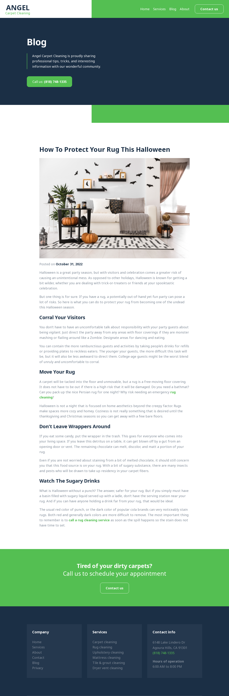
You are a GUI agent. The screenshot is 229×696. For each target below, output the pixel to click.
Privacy (37, 668)
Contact (38, 657)
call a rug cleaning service (89, 520)
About (184, 9)
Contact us (209, 9)
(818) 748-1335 (49, 81)
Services (159, 9)
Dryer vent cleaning (107, 668)
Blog (172, 9)
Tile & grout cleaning (108, 663)
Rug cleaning (102, 647)
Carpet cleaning (104, 642)
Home (145, 9)
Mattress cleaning (106, 657)
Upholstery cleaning (108, 652)
